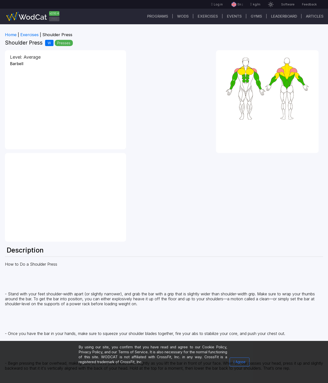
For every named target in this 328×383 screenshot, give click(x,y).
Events (234, 16)
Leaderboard (284, 16)
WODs (183, 16)
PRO (54, 19)
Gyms (256, 16)
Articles (315, 16)
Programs (157, 16)
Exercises (208, 16)
